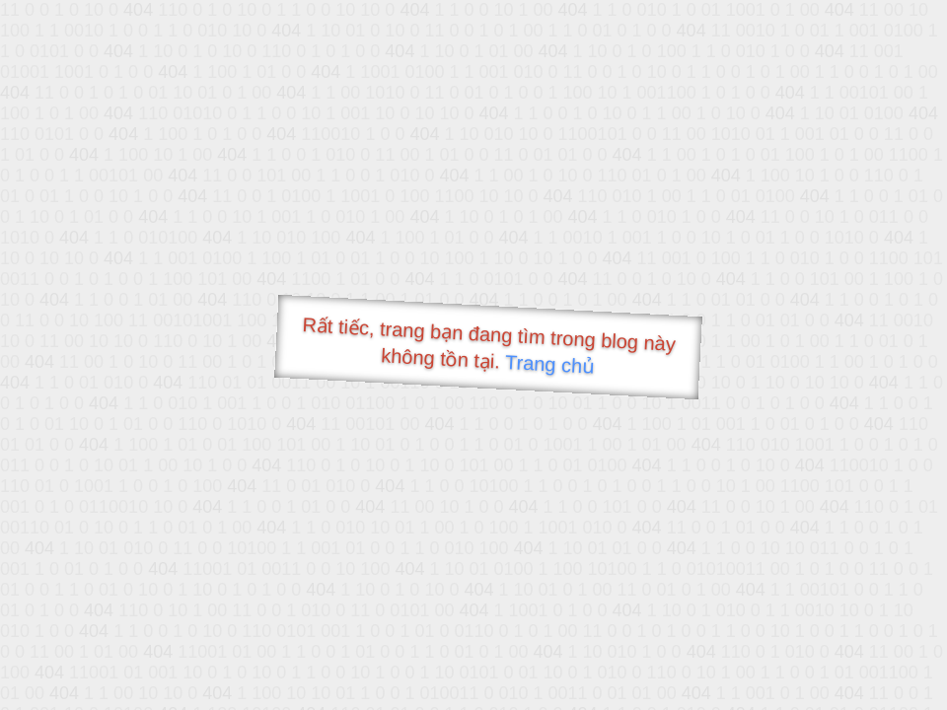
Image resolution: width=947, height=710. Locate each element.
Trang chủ (550, 364)
